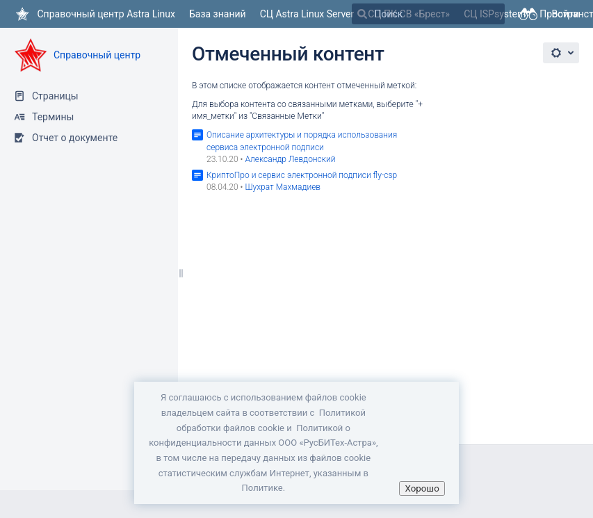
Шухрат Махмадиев (282, 187)
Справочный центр (97, 54)
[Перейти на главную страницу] (94, 14)
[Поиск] (362, 13)
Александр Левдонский (290, 159)
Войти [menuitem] (565, 13)
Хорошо (422, 488)
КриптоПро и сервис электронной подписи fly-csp (301, 175)
